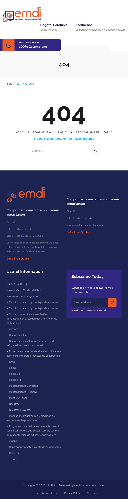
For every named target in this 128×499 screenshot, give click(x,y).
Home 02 (14, 374)
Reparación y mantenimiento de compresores (35, 447)
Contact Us (15, 329)
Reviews (14, 453)
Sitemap (92, 493)
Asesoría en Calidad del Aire (25, 290)
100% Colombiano (33, 46)
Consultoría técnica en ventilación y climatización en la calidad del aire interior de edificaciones (31, 319)
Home (12, 367)
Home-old (15, 380)
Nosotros (14, 404)
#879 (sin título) (18, 284)
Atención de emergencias (23, 296)
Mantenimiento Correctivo (23, 386)
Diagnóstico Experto (20, 335)
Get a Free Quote (17, 258)
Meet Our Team (18, 398)
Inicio (9, 83)
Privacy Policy (72, 493)
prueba (13, 441)
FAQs (12, 361)
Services (13, 459)
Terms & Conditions (45, 493)
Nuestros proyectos (20, 410)
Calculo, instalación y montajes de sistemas (33, 302)
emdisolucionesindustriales (89, 485)
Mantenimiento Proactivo (23, 392)
